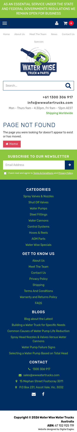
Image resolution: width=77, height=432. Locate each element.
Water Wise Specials (38, 245)
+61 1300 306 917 (58, 97)
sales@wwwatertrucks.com (39, 375)
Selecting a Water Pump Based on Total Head (38, 353)
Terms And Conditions (38, 291)
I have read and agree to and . (38, 173)
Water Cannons (39, 220)
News (53, 34)
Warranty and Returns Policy (38, 297)
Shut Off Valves (38, 202)
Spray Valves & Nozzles (38, 196)
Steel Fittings (38, 214)
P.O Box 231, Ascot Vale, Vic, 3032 (38, 387)
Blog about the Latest (38, 319)
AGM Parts (39, 239)
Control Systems (39, 226)
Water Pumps (38, 208)
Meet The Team (37, 34)
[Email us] (34, 394)
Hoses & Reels (38, 233)
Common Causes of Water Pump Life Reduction (39, 331)
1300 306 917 (38, 369)
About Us (19, 34)
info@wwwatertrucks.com (50, 103)
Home (6, 34)
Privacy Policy (66, 173)
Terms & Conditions (43, 173)
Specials (38, 41)
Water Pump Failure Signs (38, 347)
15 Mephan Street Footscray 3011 (38, 381)
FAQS (38, 303)
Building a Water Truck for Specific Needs (38, 325)
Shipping (38, 285)
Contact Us (68, 34)
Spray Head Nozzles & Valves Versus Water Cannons (38, 339)
